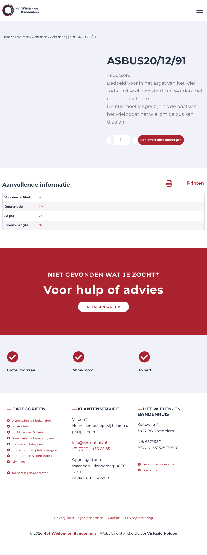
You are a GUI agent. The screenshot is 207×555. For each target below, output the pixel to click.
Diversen (22, 37)
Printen (195, 183)
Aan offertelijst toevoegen (161, 140)
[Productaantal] (122, 140)
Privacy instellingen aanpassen (78, 518)
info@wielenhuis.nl (89, 442)
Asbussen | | (59, 37)
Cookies (114, 518)
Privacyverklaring (139, 518)
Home (7, 37)
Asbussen (39, 37)
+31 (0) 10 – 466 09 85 (91, 449)
